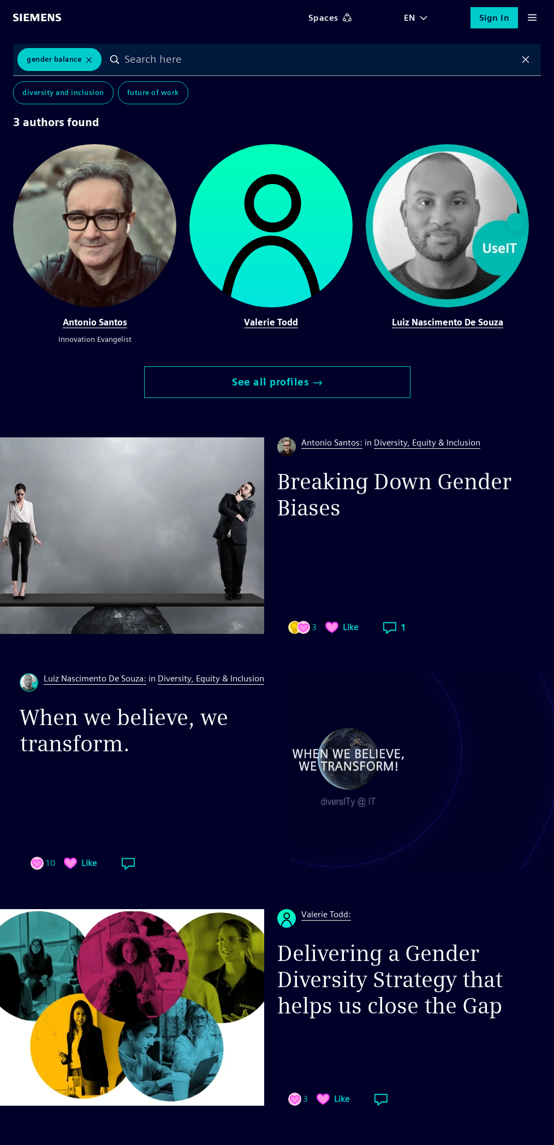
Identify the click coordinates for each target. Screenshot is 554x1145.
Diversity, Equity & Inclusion (427, 442)
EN (410, 18)
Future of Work (153, 92)
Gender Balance (54, 59)
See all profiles (277, 382)
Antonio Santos (95, 322)
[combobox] (320, 59)
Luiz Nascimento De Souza (447, 322)
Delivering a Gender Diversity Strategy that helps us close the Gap (390, 979)
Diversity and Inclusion (63, 92)
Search (114, 59)
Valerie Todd (271, 322)
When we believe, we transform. (124, 730)
